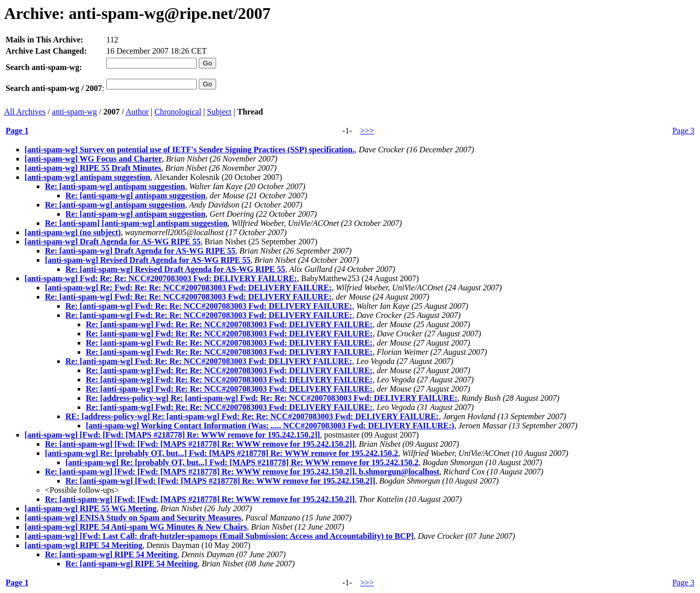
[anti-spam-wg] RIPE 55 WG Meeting (90, 508)
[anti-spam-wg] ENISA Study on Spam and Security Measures (133, 517)
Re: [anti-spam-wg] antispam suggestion (115, 186)
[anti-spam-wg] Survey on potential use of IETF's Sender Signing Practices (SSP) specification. (190, 149)
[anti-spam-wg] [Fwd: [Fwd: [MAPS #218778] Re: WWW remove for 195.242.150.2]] (172, 434)
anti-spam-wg (74, 111)
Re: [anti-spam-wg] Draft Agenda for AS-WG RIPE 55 (140, 250)
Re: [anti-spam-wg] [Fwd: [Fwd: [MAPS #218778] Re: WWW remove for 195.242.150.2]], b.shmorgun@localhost (242, 471)
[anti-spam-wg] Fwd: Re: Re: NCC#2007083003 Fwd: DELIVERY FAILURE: (161, 278)
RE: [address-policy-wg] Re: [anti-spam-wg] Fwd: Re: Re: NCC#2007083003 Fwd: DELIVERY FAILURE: (252, 416)
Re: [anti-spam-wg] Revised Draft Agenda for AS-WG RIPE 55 (175, 269)
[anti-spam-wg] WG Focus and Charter (93, 158)
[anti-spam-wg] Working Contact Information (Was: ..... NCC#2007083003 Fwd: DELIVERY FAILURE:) (270, 425)
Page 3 (683, 130)
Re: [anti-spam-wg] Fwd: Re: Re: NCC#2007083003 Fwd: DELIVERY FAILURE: (188, 296)
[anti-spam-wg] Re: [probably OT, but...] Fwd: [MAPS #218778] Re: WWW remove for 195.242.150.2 (221, 453)
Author (137, 111)
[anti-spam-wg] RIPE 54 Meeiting (84, 545)
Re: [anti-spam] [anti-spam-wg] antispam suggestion (136, 223)
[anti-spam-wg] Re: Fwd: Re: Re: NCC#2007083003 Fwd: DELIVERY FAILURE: (188, 287)
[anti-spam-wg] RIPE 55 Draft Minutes (93, 168)
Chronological (177, 111)
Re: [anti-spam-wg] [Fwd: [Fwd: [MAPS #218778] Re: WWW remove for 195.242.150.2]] (200, 444)
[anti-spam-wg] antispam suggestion (87, 177)
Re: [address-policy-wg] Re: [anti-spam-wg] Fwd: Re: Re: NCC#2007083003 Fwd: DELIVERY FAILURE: (271, 398)
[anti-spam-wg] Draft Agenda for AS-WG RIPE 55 (113, 241)
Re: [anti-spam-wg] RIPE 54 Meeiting (111, 554)
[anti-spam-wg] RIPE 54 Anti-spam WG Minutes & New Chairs (136, 526)
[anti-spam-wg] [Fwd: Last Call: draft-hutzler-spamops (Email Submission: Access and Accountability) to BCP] (219, 536)
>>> (367, 130)
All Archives (24, 111)
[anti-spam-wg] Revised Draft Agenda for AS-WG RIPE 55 (147, 260)
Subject (219, 111)
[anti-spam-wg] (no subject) (73, 232)
